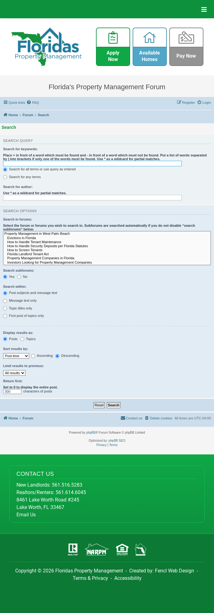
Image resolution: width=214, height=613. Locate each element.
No (22, 277)
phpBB (91, 432)
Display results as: (18, 333)
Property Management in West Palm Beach (107, 234)
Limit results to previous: (23, 366)
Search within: (14, 286)
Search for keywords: (20, 149)
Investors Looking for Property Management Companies (107, 263)
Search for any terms (22, 177)
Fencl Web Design (174, 571)
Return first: (13, 381)
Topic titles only (17, 308)
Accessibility (128, 578)
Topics (28, 339)
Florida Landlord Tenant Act (107, 254)
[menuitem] (33, 102)
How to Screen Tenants (107, 250)
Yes (9, 277)
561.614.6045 (71, 492)
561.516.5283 (67, 485)
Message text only (20, 301)
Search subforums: (18, 270)
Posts (10, 339)
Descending (67, 356)
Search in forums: (17, 219)
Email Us (26, 515)
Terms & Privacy (90, 578)
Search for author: (18, 187)
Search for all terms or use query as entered (39, 169)
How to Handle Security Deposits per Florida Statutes (107, 246)
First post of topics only (23, 316)
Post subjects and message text (30, 293)
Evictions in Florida (107, 238)
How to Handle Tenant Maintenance (107, 242)
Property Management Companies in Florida (107, 258)
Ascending (42, 356)
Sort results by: (15, 349)
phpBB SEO (117, 440)
